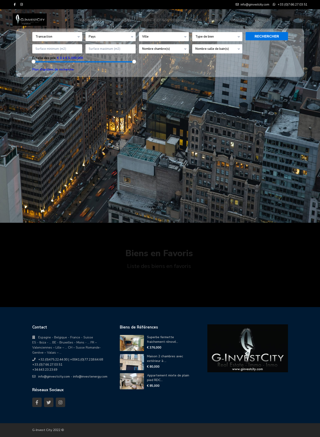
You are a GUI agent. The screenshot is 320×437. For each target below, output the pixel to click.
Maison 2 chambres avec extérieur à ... (165, 358)
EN (268, 19)
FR (280, 19)
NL (257, 19)
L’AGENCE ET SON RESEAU (161, 19)
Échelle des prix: (44, 58)
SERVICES (122, 19)
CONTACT (239, 19)
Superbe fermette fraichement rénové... (162, 339)
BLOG (197, 19)
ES (301, 19)
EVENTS (216, 19)
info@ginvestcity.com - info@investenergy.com (72, 376)
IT (290, 19)
